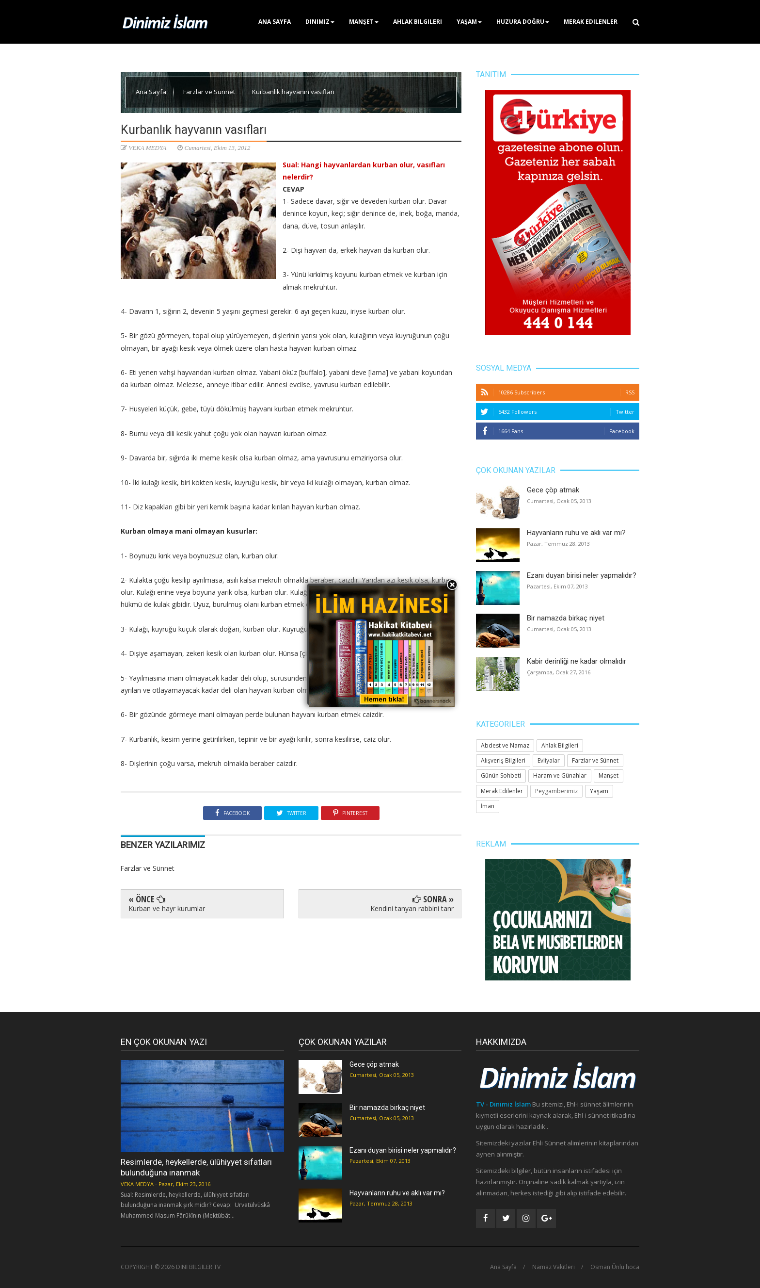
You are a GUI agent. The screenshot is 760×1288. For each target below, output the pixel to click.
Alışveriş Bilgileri (503, 760)
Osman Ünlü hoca (614, 1267)
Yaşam (469, 21)
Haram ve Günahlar (559, 775)
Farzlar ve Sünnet (210, 91)
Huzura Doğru (522, 21)
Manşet (364, 21)
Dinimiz (319, 21)
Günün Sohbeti (501, 775)
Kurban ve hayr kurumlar (166, 908)
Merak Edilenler (591, 21)
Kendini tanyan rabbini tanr (412, 908)
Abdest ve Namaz (505, 745)
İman (487, 806)
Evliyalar (549, 760)
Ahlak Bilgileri (417, 21)
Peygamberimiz (556, 791)
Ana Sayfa (274, 21)
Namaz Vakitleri (553, 1267)
